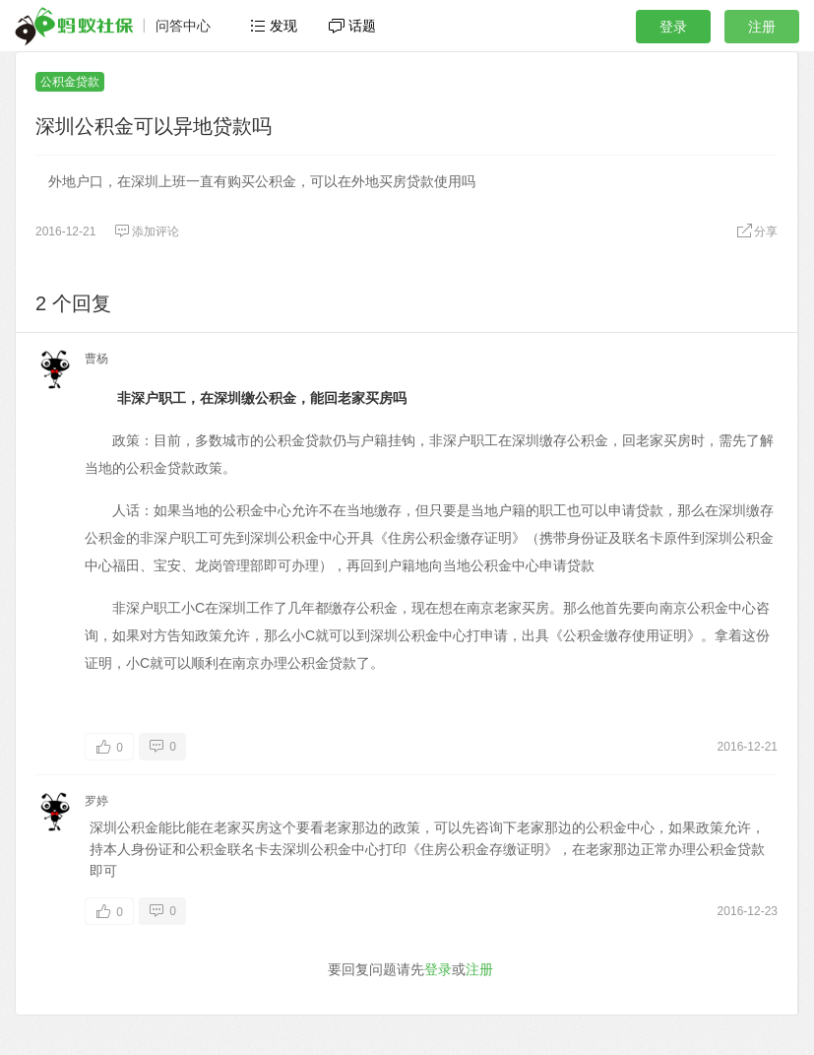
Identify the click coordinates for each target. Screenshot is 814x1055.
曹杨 (96, 358)
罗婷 (96, 801)
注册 (762, 26)
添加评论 (146, 231)
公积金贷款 (69, 82)
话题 (352, 25)
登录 (673, 26)
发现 (273, 25)
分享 (757, 231)
